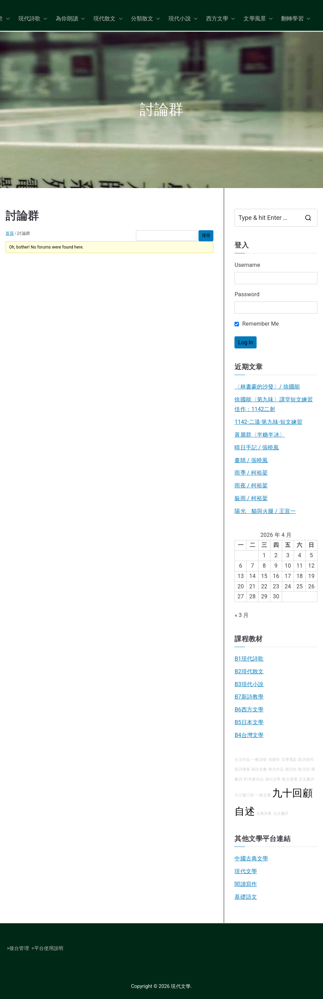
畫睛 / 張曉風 (251, 460)
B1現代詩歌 (249, 658)
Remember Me (256, 323)
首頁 (10, 233)
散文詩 (304, 769)
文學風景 (258, 19)
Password (246, 294)
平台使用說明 (49, 948)
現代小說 (183, 19)
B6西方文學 (249, 709)
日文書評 (306, 779)
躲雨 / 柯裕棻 (251, 498)
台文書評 (281, 813)
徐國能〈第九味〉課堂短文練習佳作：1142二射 (273, 404)
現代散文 (108, 19)
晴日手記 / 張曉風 (256, 447)
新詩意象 (259, 769)
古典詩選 (264, 813)
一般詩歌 (259, 759)
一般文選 (263, 795)
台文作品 (242, 759)
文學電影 (289, 759)
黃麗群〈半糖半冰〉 (259, 434)
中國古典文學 (251, 858)
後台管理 (19, 948)
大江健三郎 (244, 795)
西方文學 (221, 19)
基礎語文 (245, 897)
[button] (6, 19)
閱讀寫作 (245, 884)
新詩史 (291, 769)
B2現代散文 (249, 671)
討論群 (22, 215)
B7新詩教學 (249, 696)
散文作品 (276, 769)
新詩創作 (306, 759)
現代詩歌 (33, 19)
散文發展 (289, 779)
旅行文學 (273, 779)
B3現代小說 (249, 684)
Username (247, 265)
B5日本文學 (249, 722)
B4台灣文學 (249, 735)
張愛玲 (274, 759)
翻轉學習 (296, 19)
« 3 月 (241, 615)
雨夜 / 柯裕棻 (251, 485)
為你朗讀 (70, 19)
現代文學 (245, 871)
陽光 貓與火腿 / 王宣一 (265, 511)
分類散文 (145, 19)
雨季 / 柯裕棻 (251, 472)
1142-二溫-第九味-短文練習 (268, 422)
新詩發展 (242, 769)
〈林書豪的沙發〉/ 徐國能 (267, 386)
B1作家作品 (254, 779)
